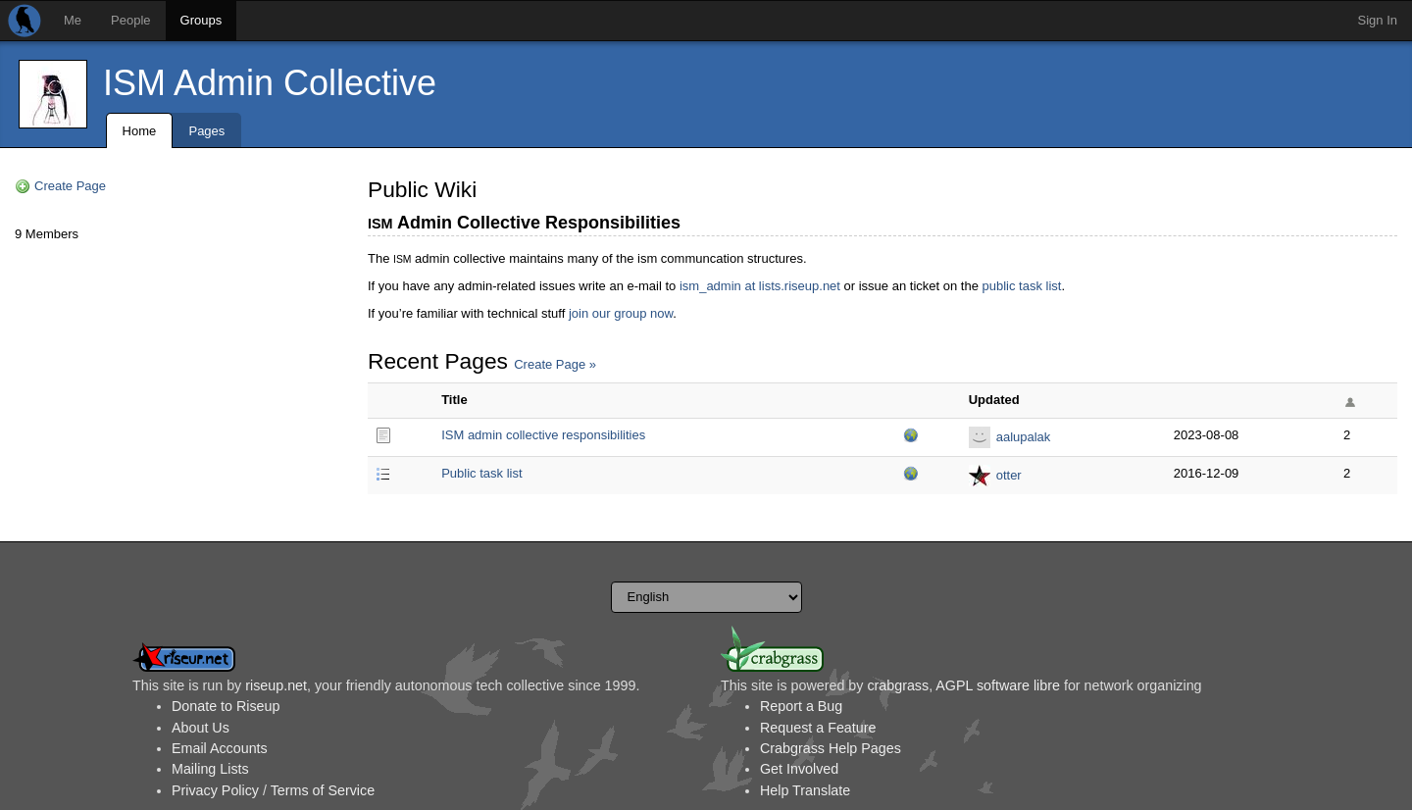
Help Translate (805, 790)
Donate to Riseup (225, 706)
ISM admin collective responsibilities (543, 435)
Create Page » (555, 364)
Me (72, 20)
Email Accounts (220, 748)
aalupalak (1023, 437)
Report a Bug (801, 706)
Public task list (481, 473)
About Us (200, 727)
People (130, 20)
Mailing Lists (210, 769)
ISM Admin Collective (269, 83)
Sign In (1377, 20)
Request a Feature (818, 727)
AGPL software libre (997, 685)
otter (1009, 475)
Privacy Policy (215, 790)
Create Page (70, 185)
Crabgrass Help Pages (830, 748)
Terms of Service (323, 790)
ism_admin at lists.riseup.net (760, 285)
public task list (1021, 285)
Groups (201, 20)
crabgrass (898, 685)
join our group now (621, 313)
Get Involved (799, 769)
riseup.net (276, 685)
